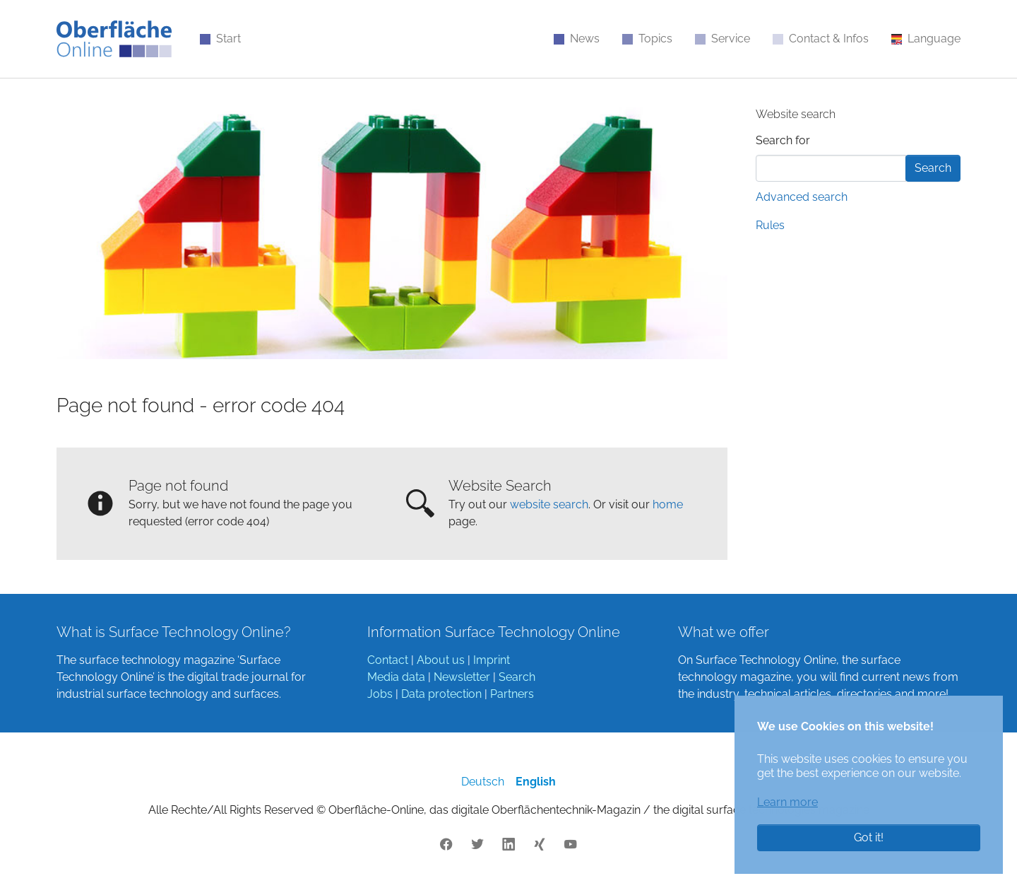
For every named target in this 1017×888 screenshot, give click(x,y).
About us (441, 660)
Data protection (441, 694)
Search (517, 677)
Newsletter (462, 677)
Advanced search (802, 197)
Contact (387, 660)
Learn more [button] (787, 802)
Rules (770, 225)
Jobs (380, 694)
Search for (783, 140)
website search (549, 504)
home (668, 504)
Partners (512, 694)
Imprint (491, 660)
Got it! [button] (869, 837)
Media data (396, 677)
